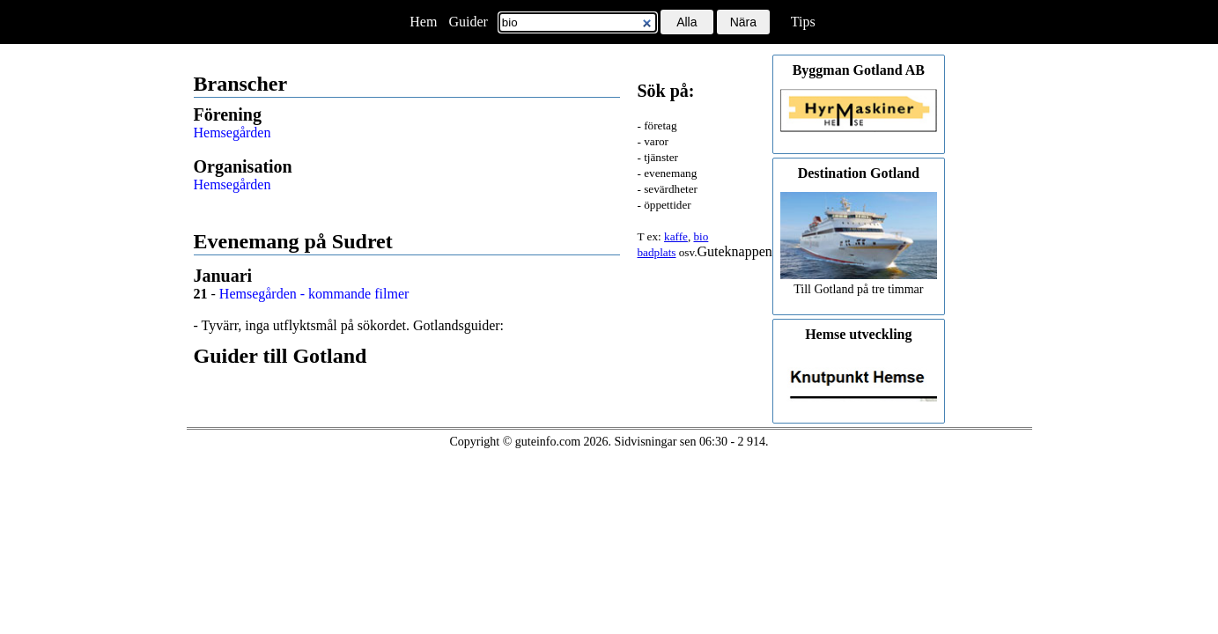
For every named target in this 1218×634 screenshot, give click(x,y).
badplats (657, 252)
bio (700, 236)
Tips (803, 21)
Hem (423, 21)
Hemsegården (232, 132)
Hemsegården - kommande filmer (314, 293)
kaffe (676, 236)
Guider (467, 21)
